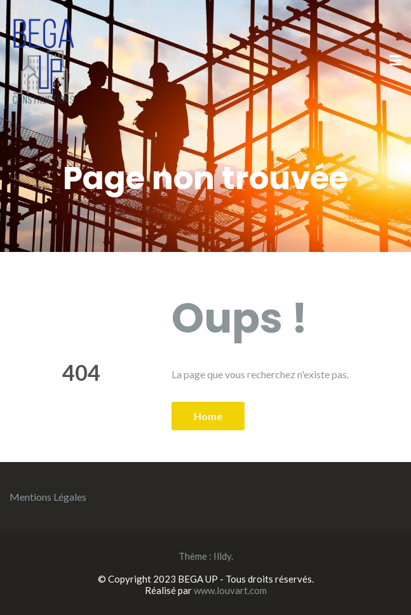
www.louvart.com (230, 590)
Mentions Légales (48, 497)
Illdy (222, 556)
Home (208, 416)
